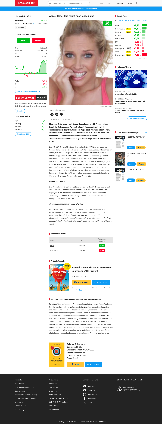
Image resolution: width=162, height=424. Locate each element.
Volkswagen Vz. (120, 48)
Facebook (89, 398)
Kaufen (23, 40)
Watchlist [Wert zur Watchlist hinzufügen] (21, 27)
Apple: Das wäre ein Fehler (126, 94)
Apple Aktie (19, 20)
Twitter (88, 403)
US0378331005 (28, 23)
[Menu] (143, 3)
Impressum (19, 383)
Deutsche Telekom (120, 55)
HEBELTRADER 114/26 (136, 137)
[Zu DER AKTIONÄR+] (119, 3)
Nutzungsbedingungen (24, 387)
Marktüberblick (55, 394)
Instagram (90, 394)
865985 (18, 23)
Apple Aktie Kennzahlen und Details (27, 91)
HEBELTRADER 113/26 (136, 169)
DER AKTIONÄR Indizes (58, 402)
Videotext (19, 402)
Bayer (117, 26)
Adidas (117, 52)
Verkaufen (38, 40)
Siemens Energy (120, 29)
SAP (116, 42)
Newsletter (53, 387)
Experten (53, 391)
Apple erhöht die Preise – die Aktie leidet (129, 112)
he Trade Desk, (65, 176)
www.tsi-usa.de (67, 198)
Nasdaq (121, 20)
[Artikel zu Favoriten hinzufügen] (61, 114)
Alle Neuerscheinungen (143, 132)
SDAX (138, 20)
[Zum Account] (109, 3)
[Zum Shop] (101, 3)
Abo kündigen (20, 409)
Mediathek (53, 383)
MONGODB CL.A (61, 110)
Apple (53, 110)
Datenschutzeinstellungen (25, 398)
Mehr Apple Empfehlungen (137, 118)
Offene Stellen (20, 406)
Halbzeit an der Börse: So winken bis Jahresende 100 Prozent (91, 269)
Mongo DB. (86, 176)
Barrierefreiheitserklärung (26, 394)
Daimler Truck (119, 39)
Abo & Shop (53, 405)
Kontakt (89, 386)
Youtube (89, 390)
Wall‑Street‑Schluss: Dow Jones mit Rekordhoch (130, 102)
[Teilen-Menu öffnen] (52, 114)
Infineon (118, 35)
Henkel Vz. (118, 45)
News (128, 29)
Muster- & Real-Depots (58, 398)
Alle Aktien (53, 380)
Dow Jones (127, 20)
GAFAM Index (42, 103)
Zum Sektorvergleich (23, 134)
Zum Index (20, 111)
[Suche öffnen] (50, 3)
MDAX (134, 20)
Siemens (118, 32)
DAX (116, 20)
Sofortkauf (81, 282)
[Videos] (129, 3)
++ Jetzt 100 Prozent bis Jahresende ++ (81, 8)
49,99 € (131, 164)
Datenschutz (20, 391)
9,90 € (131, 148)
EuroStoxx (144, 20)
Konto (80, 290)
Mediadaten (19, 380)
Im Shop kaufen (100, 282)
